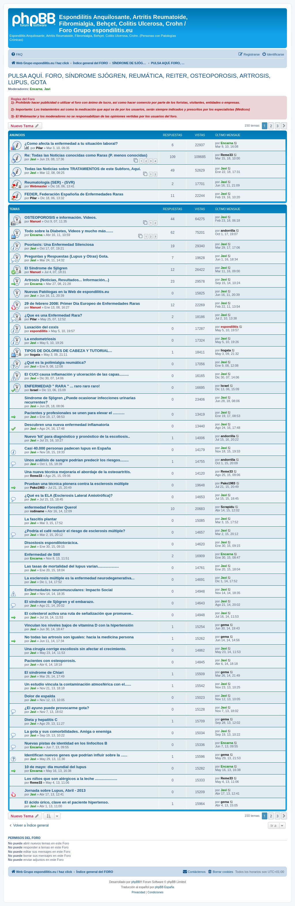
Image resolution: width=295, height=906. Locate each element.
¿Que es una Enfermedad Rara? (53, 315)
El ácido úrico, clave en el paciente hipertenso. (66, 802)
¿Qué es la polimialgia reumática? (55, 362)
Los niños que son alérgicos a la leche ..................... (70, 778)
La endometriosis (40, 339)
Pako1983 (37, 487)
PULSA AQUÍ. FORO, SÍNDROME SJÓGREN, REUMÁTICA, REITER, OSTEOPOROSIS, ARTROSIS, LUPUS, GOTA (139, 79)
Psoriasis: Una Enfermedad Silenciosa (59, 244)
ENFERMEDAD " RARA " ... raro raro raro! (62, 386)
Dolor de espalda (39, 696)
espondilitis (39, 331)
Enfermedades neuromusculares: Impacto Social (68, 590)
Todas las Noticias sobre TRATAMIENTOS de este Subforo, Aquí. (82, 169)
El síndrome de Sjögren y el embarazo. (59, 601)
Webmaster (38, 186)
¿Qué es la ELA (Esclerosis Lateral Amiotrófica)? (68, 495)
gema (225, 625)
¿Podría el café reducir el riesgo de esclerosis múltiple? (74, 531)
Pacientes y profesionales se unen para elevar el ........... (74, 413)
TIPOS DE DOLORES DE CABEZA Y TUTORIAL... (68, 351)
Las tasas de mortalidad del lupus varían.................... (71, 566)
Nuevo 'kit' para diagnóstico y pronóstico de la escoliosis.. (77, 436)
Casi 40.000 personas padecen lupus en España (67, 448)
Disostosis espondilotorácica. (51, 542)
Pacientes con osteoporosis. (50, 660)
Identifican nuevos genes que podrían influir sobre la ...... (75, 755)
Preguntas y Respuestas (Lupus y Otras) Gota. (66, 256)
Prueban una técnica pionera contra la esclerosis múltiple (76, 483)
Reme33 (227, 155)
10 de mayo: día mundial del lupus (55, 767)
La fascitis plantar (40, 519)
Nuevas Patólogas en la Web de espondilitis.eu (66, 292)
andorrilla (228, 230)
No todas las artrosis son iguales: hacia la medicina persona (79, 637)
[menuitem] (16, 54)
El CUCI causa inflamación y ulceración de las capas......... (76, 374)
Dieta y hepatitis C (40, 719)
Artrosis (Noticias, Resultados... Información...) (66, 280)
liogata (35, 354)
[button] (284, 125)
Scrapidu (227, 507)
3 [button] (278, 125)
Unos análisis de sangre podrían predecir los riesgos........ (76, 460)
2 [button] (271, 125)
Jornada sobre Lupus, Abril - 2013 (55, 790)
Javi (47, 89)
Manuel (35, 221)
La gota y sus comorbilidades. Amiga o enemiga (67, 731)
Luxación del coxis (41, 327)
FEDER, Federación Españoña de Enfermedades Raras (73, 194)
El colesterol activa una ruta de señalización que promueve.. (78, 613)
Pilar (39, 148)
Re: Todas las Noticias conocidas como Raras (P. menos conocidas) (85, 155)
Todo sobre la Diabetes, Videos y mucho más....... (68, 231)
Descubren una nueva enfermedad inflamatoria (66, 424)
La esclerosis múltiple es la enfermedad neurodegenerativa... (79, 578)
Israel (34, 390)
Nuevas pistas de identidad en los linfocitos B (65, 743)
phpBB (135, 882)
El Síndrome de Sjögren (45, 268)
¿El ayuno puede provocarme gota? (56, 708)
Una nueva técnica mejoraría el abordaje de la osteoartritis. (77, 472)
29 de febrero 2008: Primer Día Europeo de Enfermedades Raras (82, 303)
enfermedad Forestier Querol (50, 507)
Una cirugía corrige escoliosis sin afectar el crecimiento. (75, 649)
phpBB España (164, 887)
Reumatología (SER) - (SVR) (49, 182)
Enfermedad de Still (42, 554)
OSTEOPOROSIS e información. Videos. (60, 217)
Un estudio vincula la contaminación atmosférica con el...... (77, 684)
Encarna (36, 89)
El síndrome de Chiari (44, 672)
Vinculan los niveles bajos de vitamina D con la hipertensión (78, 625)
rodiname (37, 511)
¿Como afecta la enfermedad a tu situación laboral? (71, 143)
